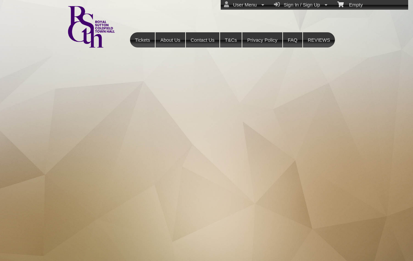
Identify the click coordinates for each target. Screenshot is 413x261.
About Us (170, 40)
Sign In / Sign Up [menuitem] (300, 4)
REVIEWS (319, 40)
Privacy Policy (262, 40)
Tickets (142, 40)
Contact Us (203, 40)
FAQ (292, 40)
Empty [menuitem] (350, 4)
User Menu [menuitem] (244, 4)
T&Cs (231, 40)
